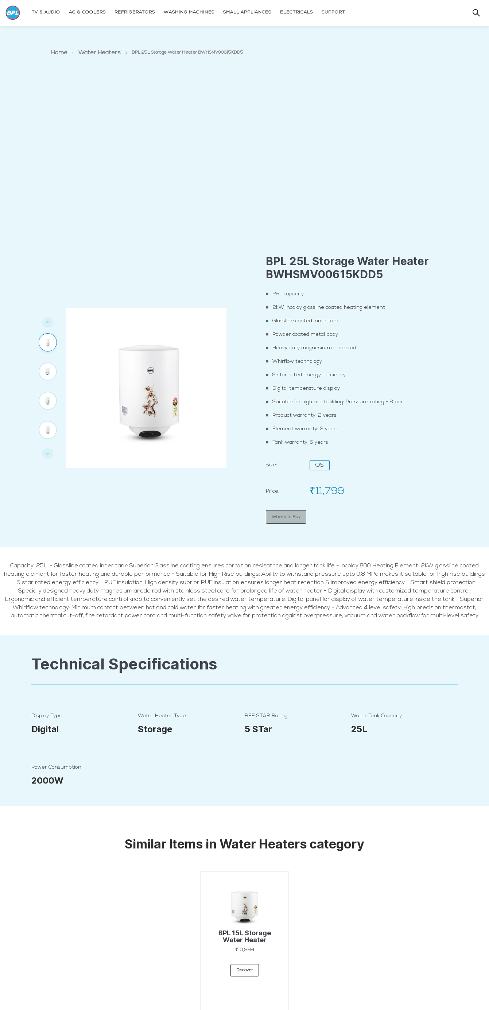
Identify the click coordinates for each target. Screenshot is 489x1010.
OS (319, 465)
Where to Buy (286, 516)
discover (244, 976)
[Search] (469, 12)
